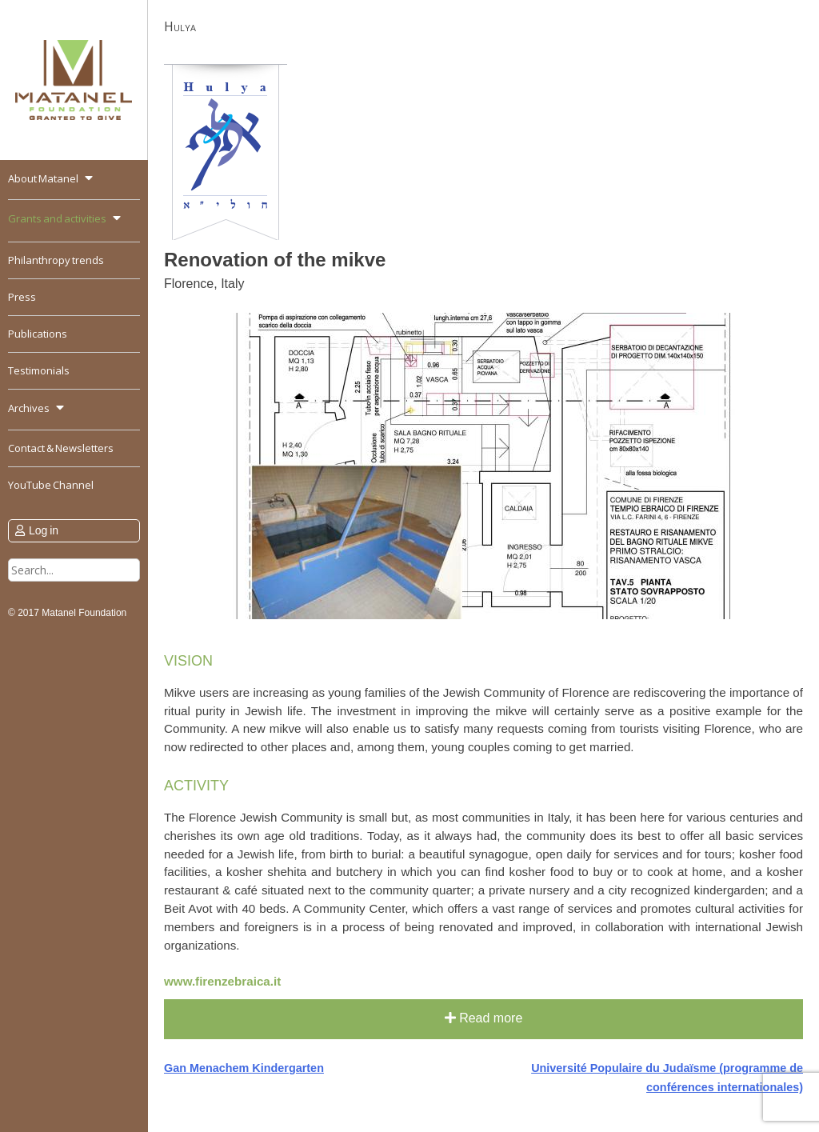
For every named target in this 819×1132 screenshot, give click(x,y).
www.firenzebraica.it (222, 981)
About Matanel (43, 178)
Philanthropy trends (56, 260)
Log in (43, 530)
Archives (29, 408)
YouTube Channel (51, 485)
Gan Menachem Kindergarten (244, 1068)
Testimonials (39, 370)
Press (22, 297)
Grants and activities (57, 218)
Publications (37, 333)
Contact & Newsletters (61, 448)
